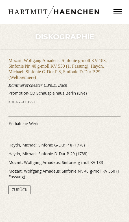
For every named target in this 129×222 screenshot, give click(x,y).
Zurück (19, 189)
